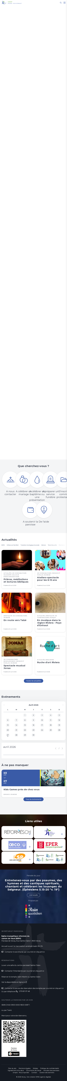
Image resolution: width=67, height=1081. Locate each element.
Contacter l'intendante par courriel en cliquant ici (24, 971)
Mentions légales (25, 1068)
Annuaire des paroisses (51, 1070)
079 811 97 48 (24, 991)
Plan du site (12, 1068)
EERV (3, 545)
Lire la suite (33, 895)
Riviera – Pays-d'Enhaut (15, 3)
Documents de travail (33, 1070)
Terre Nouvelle (52, 545)
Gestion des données (46, 1072)
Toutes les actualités (33, 681)
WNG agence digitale (43, 1077)
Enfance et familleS (12, 545)
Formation (62, 545)
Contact (34, 1072)
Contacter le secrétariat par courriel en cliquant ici (25, 952)
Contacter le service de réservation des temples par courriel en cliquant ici (34, 988)
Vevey (10, 1)
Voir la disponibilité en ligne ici (13, 982)
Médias (35, 1068)
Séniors (43, 545)
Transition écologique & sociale (29, 545)
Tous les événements (33, 799)
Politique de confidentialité (49, 1068)
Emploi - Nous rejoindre (21, 1072)
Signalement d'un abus (16, 1070)
